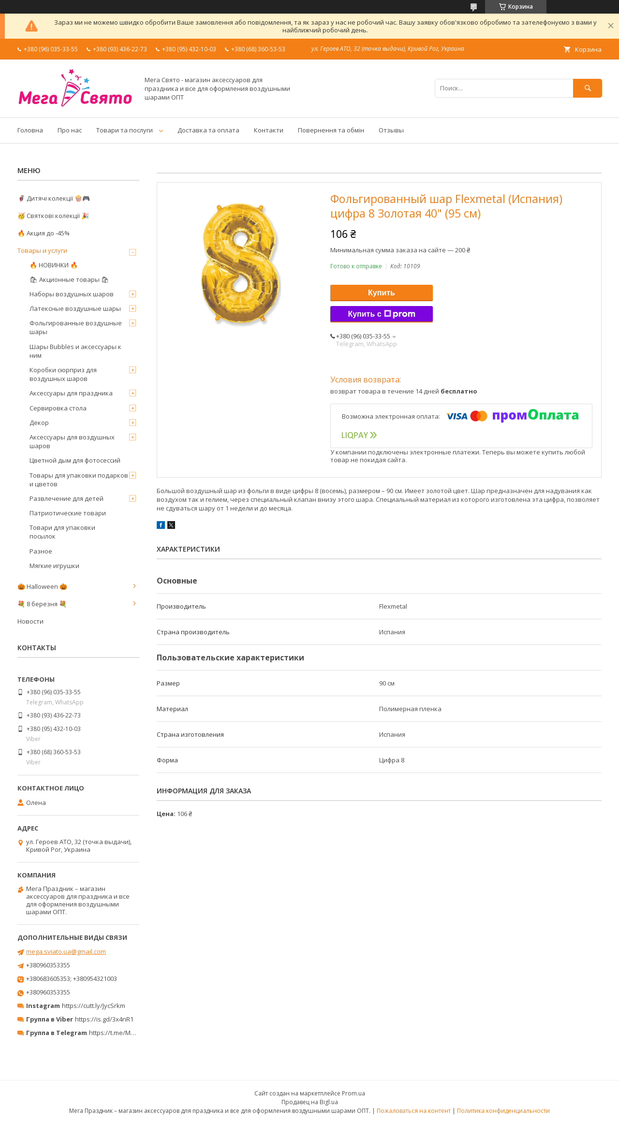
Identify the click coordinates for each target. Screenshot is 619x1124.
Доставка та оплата (208, 130)
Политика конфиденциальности (503, 1111)
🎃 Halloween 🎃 (42, 586)
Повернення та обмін (331, 130)
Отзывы (391, 130)
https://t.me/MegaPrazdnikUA (132, 1032)
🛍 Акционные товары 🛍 (69, 279)
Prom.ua (353, 1093)
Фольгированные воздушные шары (75, 327)
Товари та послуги (124, 130)
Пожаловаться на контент (414, 1111)
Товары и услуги (42, 250)
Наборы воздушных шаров (71, 294)
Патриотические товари (67, 513)
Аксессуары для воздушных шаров (72, 441)
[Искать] (587, 88)
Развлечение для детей (66, 498)
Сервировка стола (58, 408)
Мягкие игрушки (54, 565)
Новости (30, 621)
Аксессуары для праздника (71, 393)
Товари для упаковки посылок (62, 531)
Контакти (268, 130)
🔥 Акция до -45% (43, 233)
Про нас (70, 130)
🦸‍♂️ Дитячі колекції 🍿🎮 (53, 198)
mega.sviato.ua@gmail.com (66, 951)
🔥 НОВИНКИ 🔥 (53, 265)
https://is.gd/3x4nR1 (104, 1019)
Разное (40, 551)
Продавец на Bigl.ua (309, 1102)
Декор (39, 422)
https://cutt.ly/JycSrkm (93, 1005)
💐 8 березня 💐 (42, 603)
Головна (30, 130)
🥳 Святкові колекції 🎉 (53, 215)
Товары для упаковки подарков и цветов (78, 479)
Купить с (381, 314)
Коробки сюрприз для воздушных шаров (63, 374)
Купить (381, 293)
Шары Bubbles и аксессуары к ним (75, 351)
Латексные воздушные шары (75, 308)
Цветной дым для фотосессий (74, 460)
